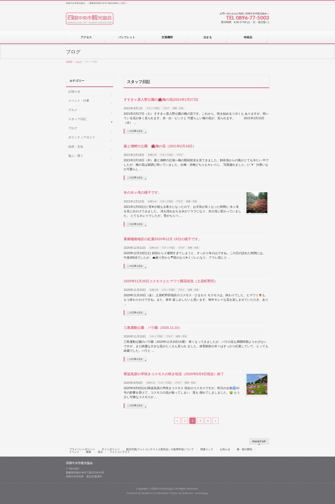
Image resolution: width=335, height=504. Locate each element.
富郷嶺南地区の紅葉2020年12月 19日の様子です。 (163, 239)
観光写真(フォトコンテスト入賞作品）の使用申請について (160, 449)
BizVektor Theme (168, 493)
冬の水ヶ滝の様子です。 (142, 192)
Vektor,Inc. (188, 493)
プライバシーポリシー (82, 449)
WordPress (147, 493)
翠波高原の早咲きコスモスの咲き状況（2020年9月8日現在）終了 (174, 374)
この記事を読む (135, 131)
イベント (74, 452)
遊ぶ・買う (75, 155)
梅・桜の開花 (244, 449)
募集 (88, 452)
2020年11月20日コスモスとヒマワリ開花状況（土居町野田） (171, 281)
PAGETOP (259, 441)
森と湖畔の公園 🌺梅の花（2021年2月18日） (160, 146)
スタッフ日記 (153, 108)
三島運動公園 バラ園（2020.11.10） (153, 328)
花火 (100, 452)
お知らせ (152, 155)
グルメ (72, 109)
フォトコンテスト (120, 452)
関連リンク (206, 449)
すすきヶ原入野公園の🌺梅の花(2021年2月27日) (161, 99)
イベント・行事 (78, 100)
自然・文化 (178, 108)
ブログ (166, 108)
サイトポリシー (111, 449)
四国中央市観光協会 (162, 488)
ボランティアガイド (81, 137)
